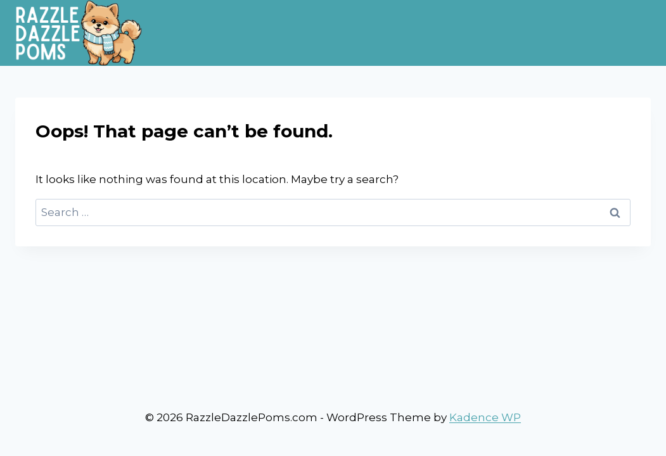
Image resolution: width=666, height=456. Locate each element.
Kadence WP (485, 417)
